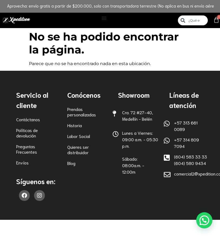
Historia (74, 125)
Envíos (22, 162)
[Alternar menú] (104, 18)
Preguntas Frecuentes (26, 148)
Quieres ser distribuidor (78, 149)
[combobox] (193, 20)
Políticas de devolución (27, 132)
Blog (71, 163)
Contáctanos (28, 119)
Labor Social (78, 136)
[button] (204, 220)
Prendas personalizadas (81, 111)
